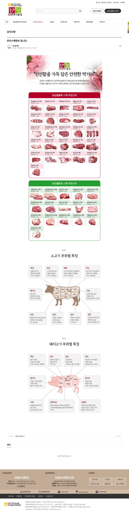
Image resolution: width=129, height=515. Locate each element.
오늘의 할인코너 (38, 22)
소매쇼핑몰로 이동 (113, 11)
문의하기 (102, 22)
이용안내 (120, 479)
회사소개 (11, 496)
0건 (14, 48)
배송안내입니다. (20, 436)
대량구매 (76, 22)
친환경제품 (89, 22)
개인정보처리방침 (30, 496)
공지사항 (116, 2)
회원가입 (103, 2)
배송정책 (107, 484)
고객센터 (122, 2)
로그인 (98, 2)
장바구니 (109, 2)
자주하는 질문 (94, 484)
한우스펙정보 (120, 484)
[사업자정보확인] (48, 504)
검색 (80, 11)
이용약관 (19, 496)
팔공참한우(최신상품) (19, 22)
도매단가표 (63, 22)
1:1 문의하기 (21, 486)
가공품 (52, 22)
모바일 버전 (49, 496)
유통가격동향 (97, 11)
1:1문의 (107, 479)
